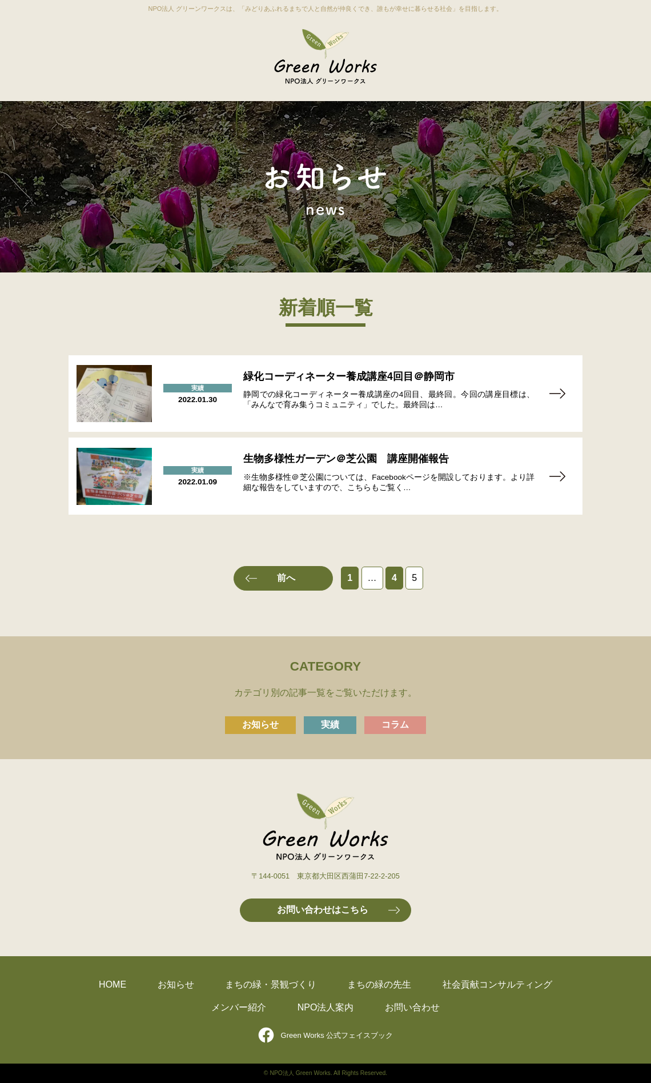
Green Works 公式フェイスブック (337, 1035)
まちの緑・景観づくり (270, 984)
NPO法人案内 (326, 1007)
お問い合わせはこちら (322, 909)
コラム (395, 724)
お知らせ (260, 724)
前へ (286, 578)
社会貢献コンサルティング (497, 984)
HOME (112, 984)
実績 (330, 724)
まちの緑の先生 (379, 984)
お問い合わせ (412, 1007)
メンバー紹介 (238, 1007)
